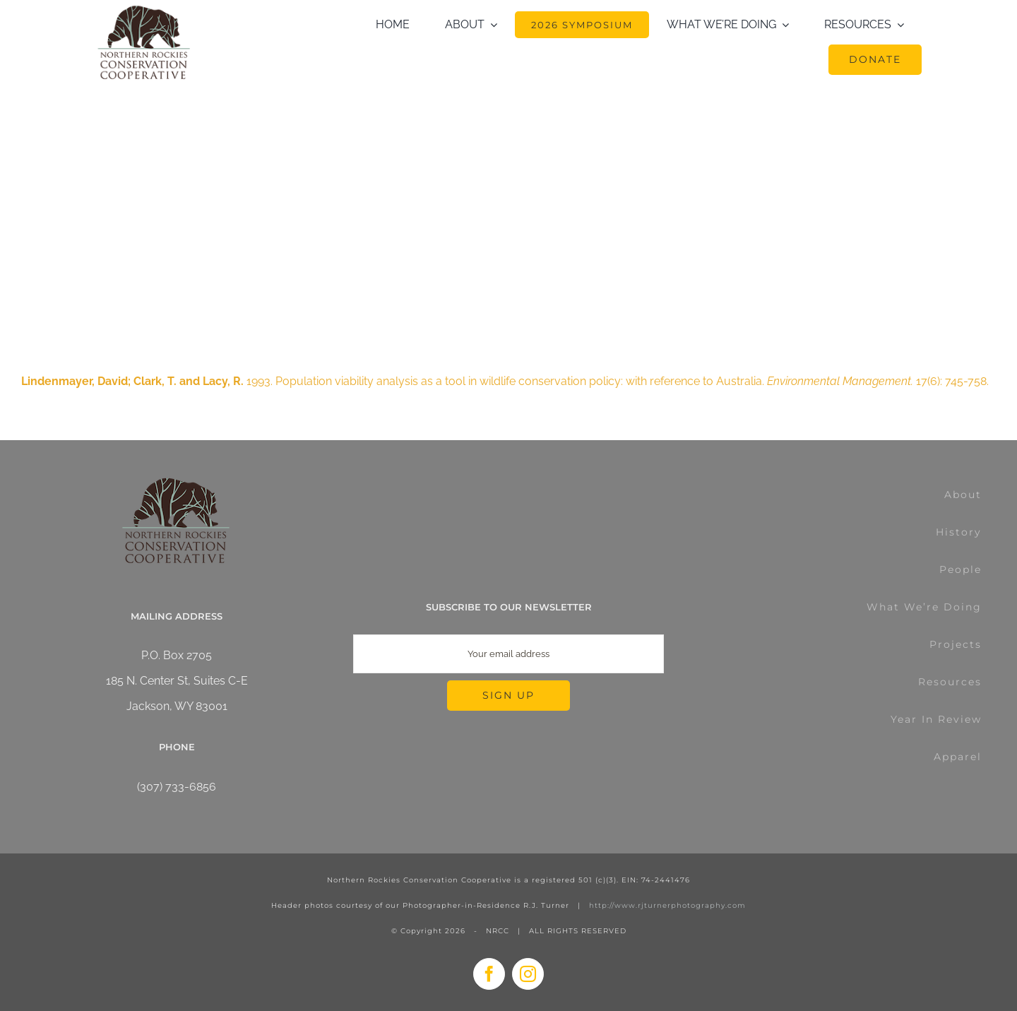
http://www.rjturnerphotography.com (667, 905)
